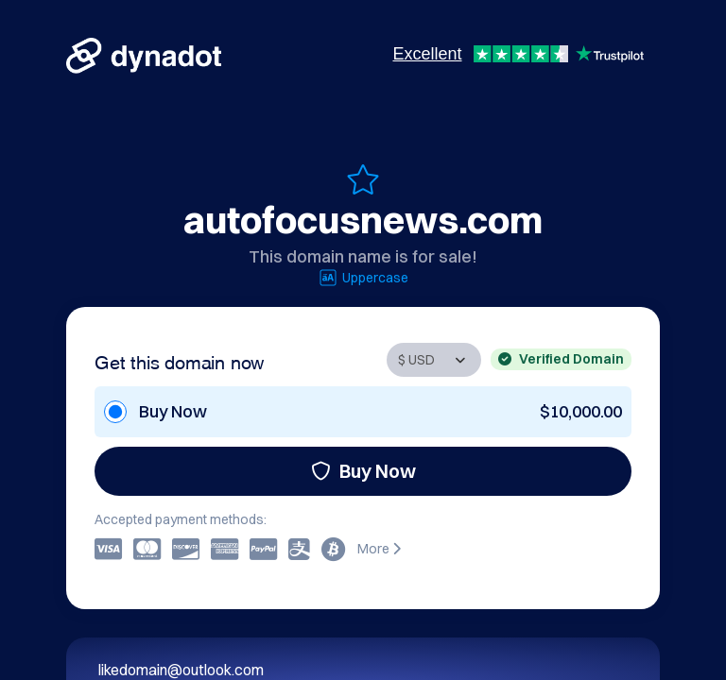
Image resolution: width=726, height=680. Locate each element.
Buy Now (363, 471)
